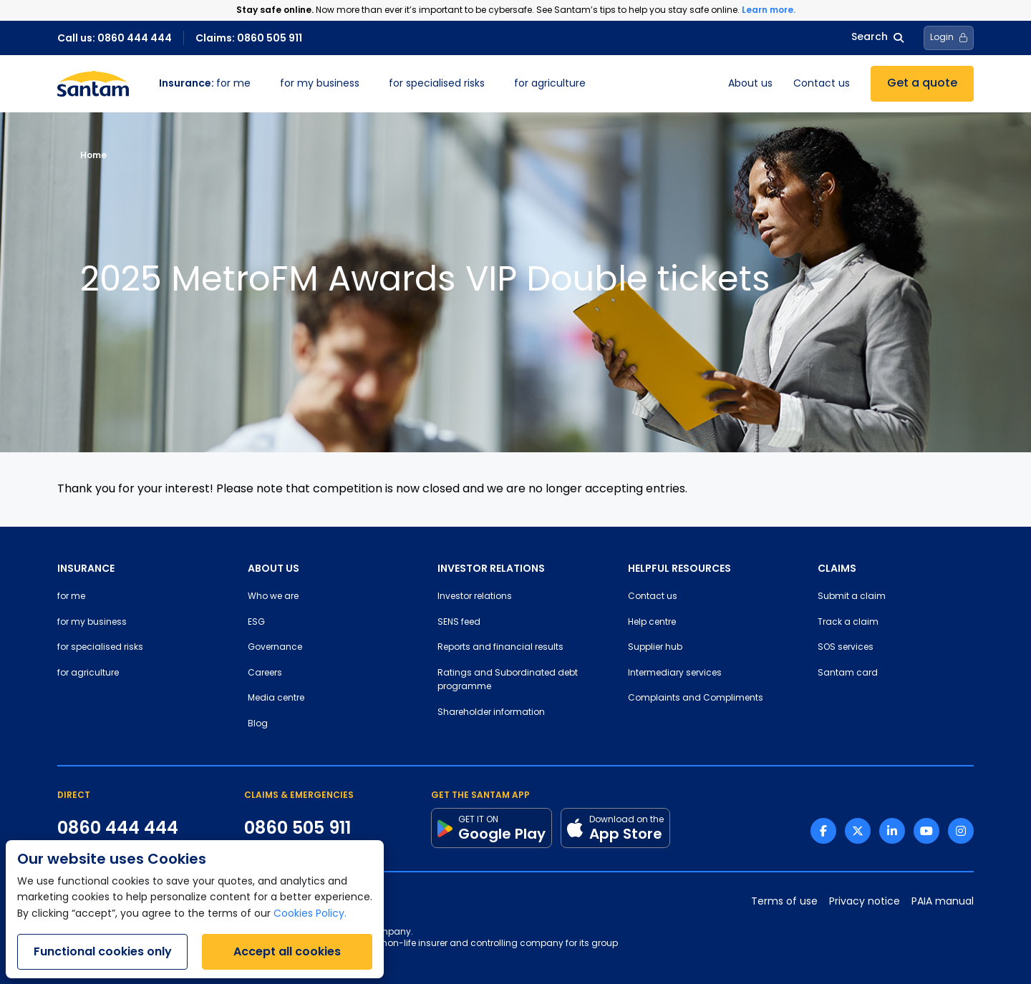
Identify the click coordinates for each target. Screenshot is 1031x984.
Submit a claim (852, 597)
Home (93, 155)
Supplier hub (655, 647)
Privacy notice (864, 902)
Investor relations (474, 597)
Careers (265, 673)
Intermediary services (675, 673)
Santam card (848, 673)
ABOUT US (273, 568)
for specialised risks (437, 84)
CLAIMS (837, 568)
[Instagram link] (960, 830)
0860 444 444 (117, 828)
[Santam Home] (93, 84)
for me (205, 84)
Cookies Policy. (310, 914)
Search (877, 37)
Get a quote (922, 83)
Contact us (821, 84)
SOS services (845, 647)
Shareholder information (491, 712)
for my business (319, 84)
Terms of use (784, 902)
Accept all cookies (287, 951)
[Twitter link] (857, 830)
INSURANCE (86, 568)
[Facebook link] (823, 830)
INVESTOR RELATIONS (491, 568)
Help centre (652, 622)
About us (750, 84)
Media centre (276, 698)
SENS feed (458, 622)
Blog (258, 724)
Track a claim (848, 622)
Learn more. (768, 10)
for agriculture (550, 84)
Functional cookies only (103, 951)
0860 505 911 (297, 828)
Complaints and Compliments (695, 698)
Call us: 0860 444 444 (114, 38)
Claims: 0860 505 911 (248, 38)
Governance (275, 647)
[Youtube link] (926, 830)
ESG (256, 622)
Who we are (273, 597)
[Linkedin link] (892, 830)
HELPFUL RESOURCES (679, 568)
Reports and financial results (500, 647)
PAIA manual (942, 902)
